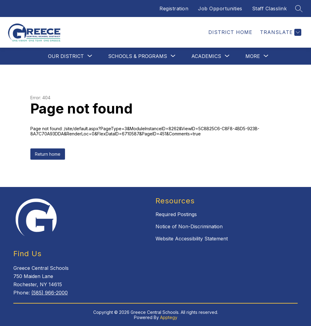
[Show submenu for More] (252, 56)
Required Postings (176, 214)
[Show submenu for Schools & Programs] (137, 56)
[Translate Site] (279, 32)
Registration (173, 8)
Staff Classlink (269, 8)
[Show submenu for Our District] (66, 56)
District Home (230, 32)
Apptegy (168, 317)
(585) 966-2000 (49, 293)
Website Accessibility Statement (192, 239)
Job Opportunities (220, 8)
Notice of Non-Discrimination (189, 226)
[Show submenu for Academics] (206, 56)
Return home (47, 154)
